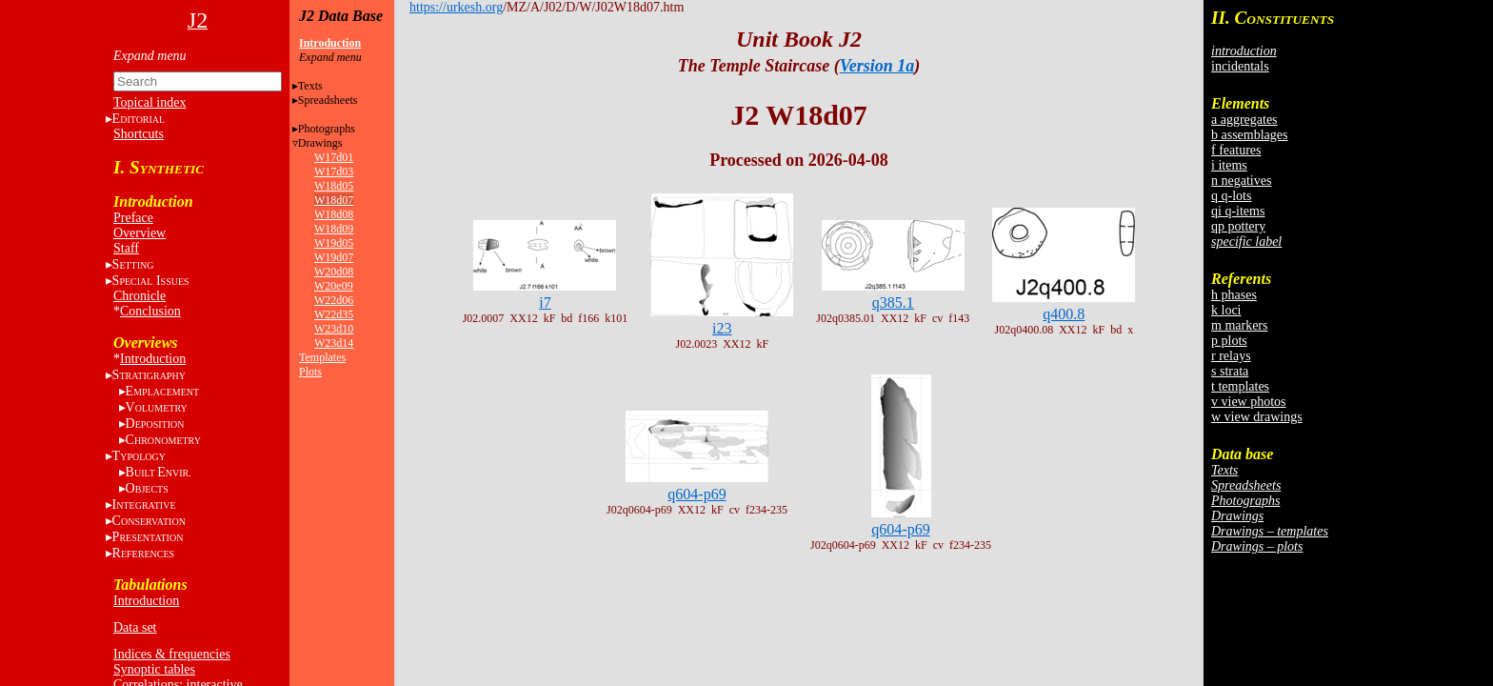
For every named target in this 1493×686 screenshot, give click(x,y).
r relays (1231, 356)
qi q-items (1237, 211)
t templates (1240, 386)
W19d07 (333, 257)
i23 (721, 328)
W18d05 (333, 185)
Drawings (320, 143)
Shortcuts (138, 134)
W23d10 (333, 328)
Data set (134, 627)
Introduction (153, 359)
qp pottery (1238, 226)
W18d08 (333, 214)
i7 (544, 302)
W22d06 (333, 300)
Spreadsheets (328, 100)
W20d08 (333, 271)
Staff (126, 248)
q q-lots (1231, 196)
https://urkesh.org (456, 7)
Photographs (326, 128)
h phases (1234, 295)
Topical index (149, 102)
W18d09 (333, 228)
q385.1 (893, 302)
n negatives (1241, 180)
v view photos (1248, 401)
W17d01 (333, 157)
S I (150, 280)
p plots (1229, 340)
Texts (310, 85)
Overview (139, 233)
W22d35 (333, 314)
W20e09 (333, 286)
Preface (133, 218)
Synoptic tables (154, 669)
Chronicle (139, 296)
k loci (1226, 310)
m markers (1239, 325)
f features (1236, 150)
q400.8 (1064, 314)
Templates (322, 357)
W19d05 (333, 243)
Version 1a (877, 65)
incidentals (1240, 66)
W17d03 (333, 171)
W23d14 (333, 343)
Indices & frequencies (171, 654)
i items (1229, 165)
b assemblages (1249, 135)
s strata (1229, 371)
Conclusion (150, 311)
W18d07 (333, 200)
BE (158, 472)
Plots (310, 371)
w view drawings (1257, 417)
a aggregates (1244, 119)
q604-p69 (696, 494)
